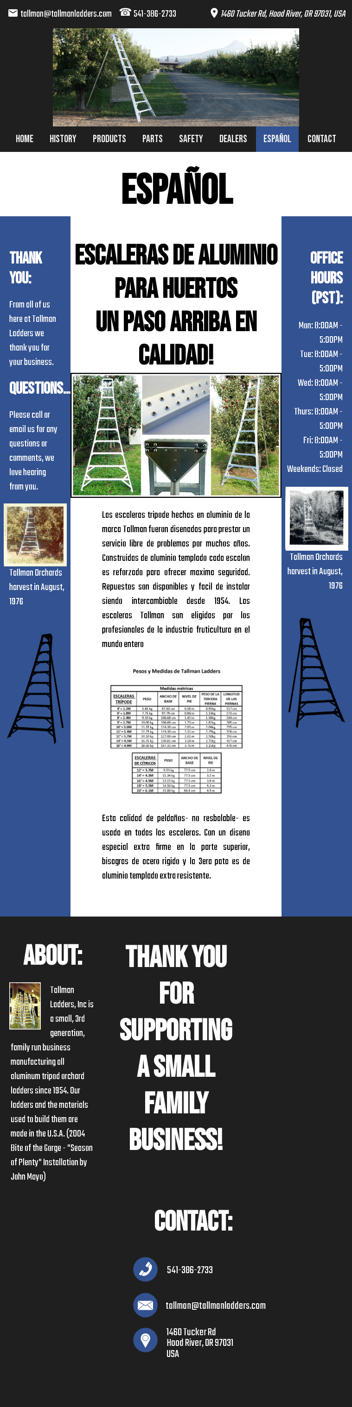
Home (24, 139)
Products (109, 139)
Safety (191, 139)
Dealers (233, 139)
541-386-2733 (155, 14)
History (63, 139)
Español (277, 139)
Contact (321, 139)
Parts (152, 139)
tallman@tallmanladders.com (66, 14)
